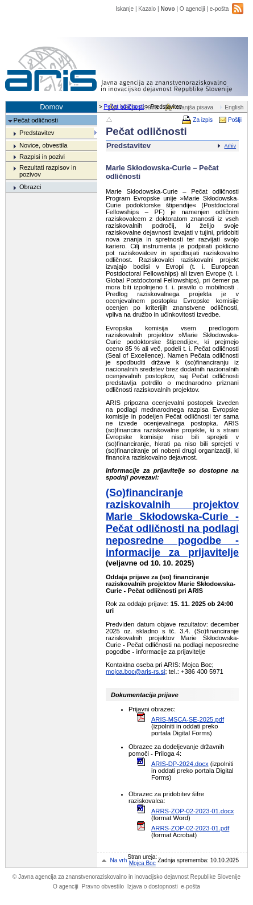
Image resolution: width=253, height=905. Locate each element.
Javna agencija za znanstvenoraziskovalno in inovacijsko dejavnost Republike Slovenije (126, 877)
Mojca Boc (142, 863)
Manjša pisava (195, 107)
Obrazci (30, 186)
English (234, 107)
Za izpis (203, 120)
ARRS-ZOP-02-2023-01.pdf (190, 828)
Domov (51, 107)
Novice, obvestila (43, 145)
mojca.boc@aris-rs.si (135, 671)
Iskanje (124, 9)
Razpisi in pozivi (42, 156)
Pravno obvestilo (102, 886)
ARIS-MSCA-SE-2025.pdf (187, 719)
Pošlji (235, 120)
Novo (167, 9)
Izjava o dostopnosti (152, 886)
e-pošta (219, 9)
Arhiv (230, 146)
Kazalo (147, 9)
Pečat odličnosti (123, 107)
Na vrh (118, 860)
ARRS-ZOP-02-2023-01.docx (192, 811)
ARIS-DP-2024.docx (180, 763)
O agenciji (192, 9)
